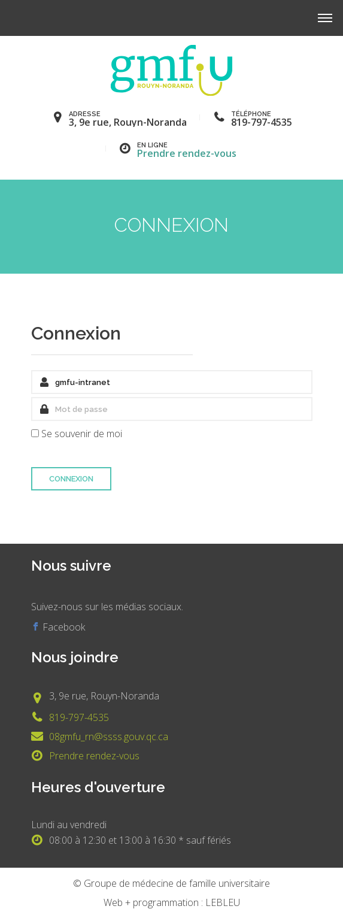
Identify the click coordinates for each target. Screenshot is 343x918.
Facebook (62, 627)
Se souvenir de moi (81, 433)
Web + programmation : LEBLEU (172, 902)
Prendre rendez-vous (186, 153)
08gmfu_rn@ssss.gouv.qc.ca (108, 736)
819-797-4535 (79, 717)
